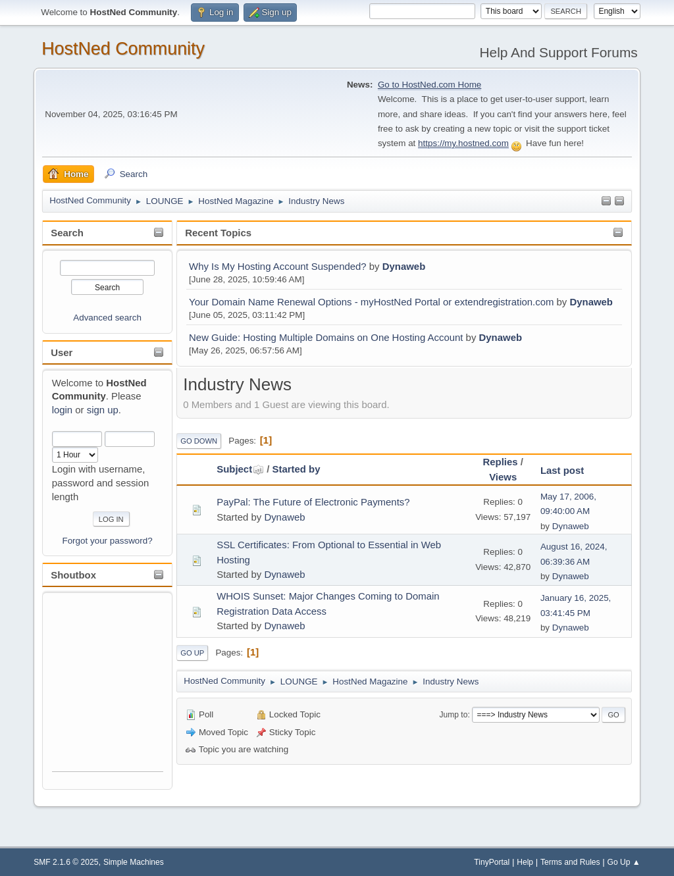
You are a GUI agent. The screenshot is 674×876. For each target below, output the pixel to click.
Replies (499, 461)
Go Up (192, 653)
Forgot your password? (107, 541)
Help (525, 862)
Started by (296, 469)
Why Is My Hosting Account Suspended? (278, 266)
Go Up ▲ (624, 862)
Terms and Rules (570, 862)
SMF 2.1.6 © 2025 (66, 862)
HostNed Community (123, 49)
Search (67, 232)
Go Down (198, 441)
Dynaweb (404, 266)
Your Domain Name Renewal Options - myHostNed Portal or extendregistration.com (371, 301)
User (61, 352)
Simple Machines (133, 862)
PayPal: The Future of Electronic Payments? (313, 501)
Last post (562, 470)
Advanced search (107, 317)
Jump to (453, 714)
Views (503, 476)
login (62, 409)
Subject (240, 469)
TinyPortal (491, 862)
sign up (102, 409)
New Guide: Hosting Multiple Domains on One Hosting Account (326, 337)
